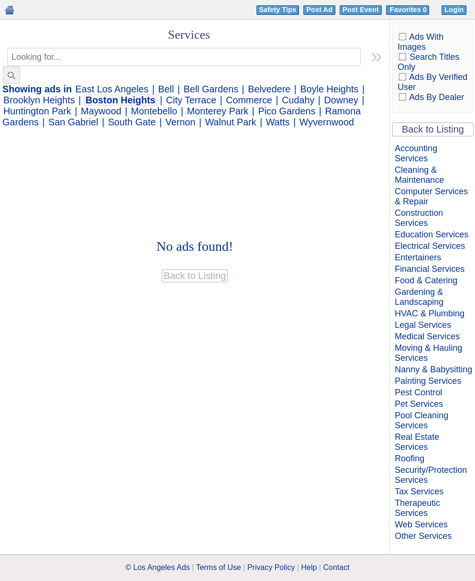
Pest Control (418, 392)
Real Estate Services (417, 442)
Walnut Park (230, 122)
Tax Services (419, 491)
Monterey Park (218, 111)
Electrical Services (430, 246)
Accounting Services (416, 153)
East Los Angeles (112, 89)
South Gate (132, 122)
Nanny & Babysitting (433, 369)
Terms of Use (218, 567)
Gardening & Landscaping (419, 297)
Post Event (360, 9)
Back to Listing (433, 129)
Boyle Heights (329, 89)
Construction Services (419, 218)
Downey (341, 100)
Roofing (409, 458)
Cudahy (298, 100)
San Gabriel (73, 122)
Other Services (423, 536)
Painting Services (428, 381)
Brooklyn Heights (39, 100)
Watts (278, 122)
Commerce (249, 100)
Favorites (409, 9)
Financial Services (429, 269)
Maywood (101, 111)
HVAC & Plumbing (429, 313)
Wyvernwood (326, 122)
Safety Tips (278, 9)
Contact (336, 567)
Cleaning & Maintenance (419, 175)
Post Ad (319, 9)
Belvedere (269, 89)
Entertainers (418, 257)
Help (309, 567)
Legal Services (423, 325)
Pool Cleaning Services (421, 420)
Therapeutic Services (417, 508)
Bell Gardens (211, 89)
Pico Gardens (287, 111)
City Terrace (191, 100)
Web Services (421, 524)
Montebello (154, 111)
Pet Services (419, 404)
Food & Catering (426, 280)
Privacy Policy (271, 567)
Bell (166, 89)
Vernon (181, 122)
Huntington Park (37, 111)
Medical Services (427, 336)
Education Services (431, 234)
